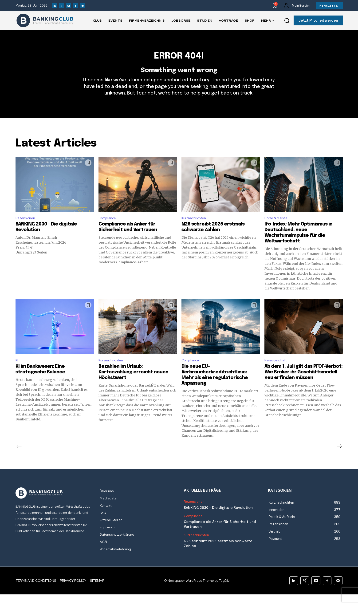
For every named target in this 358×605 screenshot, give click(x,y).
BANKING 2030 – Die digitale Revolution (218, 518)
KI (17, 370)
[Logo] (45, 20)
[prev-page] (19, 456)
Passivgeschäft (278, 370)
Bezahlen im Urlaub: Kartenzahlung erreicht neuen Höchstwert (133, 383)
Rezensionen (27, 226)
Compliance (108, 226)
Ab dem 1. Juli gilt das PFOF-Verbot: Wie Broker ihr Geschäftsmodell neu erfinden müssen (303, 383)
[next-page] (339, 456)
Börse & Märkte (277, 226)
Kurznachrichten (195, 226)
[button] (287, 21)
